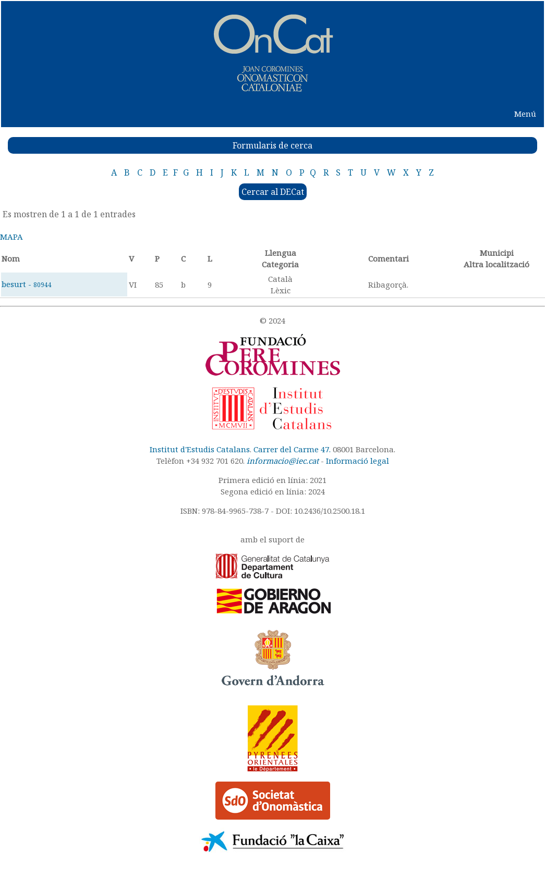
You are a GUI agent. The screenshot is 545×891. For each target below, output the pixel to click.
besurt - (27, 284)
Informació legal (357, 460)
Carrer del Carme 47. (292, 449)
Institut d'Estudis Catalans (200, 449)
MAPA (11, 236)
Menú (525, 113)
